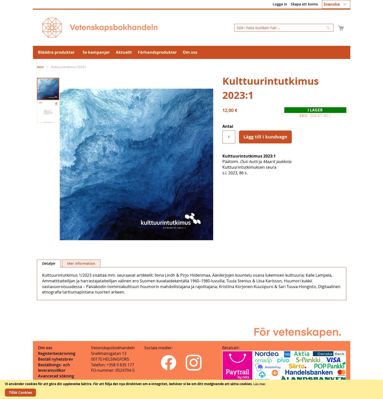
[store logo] (99, 28)
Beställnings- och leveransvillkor (54, 367)
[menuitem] (57, 52)
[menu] (191, 52)
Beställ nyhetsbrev (55, 359)
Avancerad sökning (56, 376)
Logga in (280, 4)
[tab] (49, 263)
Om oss (45, 347)
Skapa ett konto (304, 4)
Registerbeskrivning (56, 353)
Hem (40, 67)
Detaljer (49, 263)
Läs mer (259, 384)
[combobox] (283, 28)
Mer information (81, 263)
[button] (336, 4)
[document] (191, 389)
